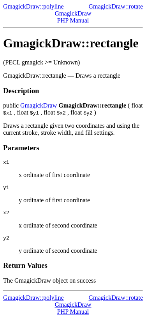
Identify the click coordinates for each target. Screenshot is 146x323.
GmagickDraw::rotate (116, 6)
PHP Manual (73, 20)
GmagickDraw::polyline (33, 6)
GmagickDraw (73, 13)
